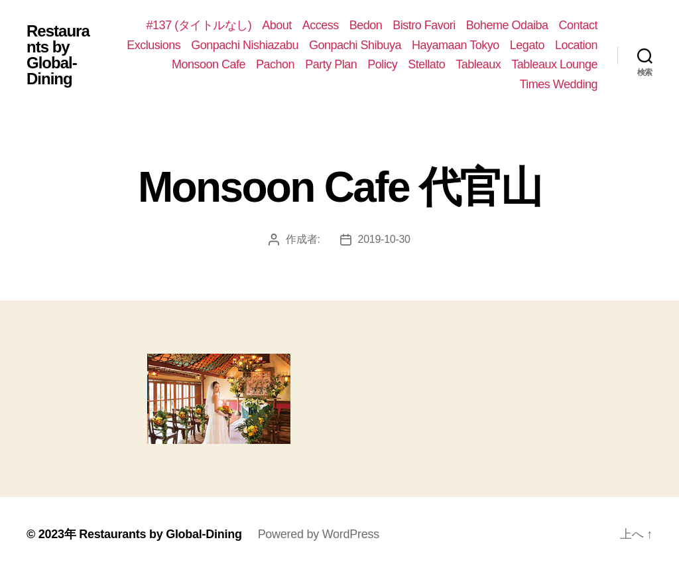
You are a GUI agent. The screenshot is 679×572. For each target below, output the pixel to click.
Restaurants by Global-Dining (58, 55)
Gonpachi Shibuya (355, 45)
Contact (577, 25)
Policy (382, 64)
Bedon (366, 25)
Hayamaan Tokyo (455, 45)
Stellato (426, 64)
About (277, 25)
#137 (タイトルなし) (199, 25)
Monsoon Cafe (208, 64)
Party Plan (331, 64)
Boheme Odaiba (507, 25)
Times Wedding (558, 84)
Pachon (275, 64)
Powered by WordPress (318, 534)
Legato (527, 45)
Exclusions (153, 45)
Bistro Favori (424, 25)
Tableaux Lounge (554, 64)
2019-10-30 (384, 239)
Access (320, 25)
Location (576, 45)
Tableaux (478, 64)
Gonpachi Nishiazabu (244, 45)
